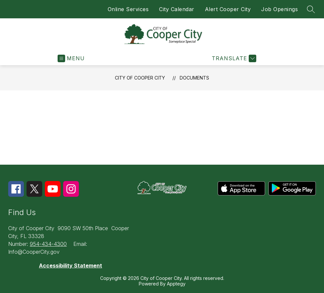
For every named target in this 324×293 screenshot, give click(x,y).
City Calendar (176, 9)
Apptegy (176, 283)
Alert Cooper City (228, 9)
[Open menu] (71, 58)
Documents (194, 78)
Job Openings (279, 9)
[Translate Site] (233, 58)
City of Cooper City (140, 78)
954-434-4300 (48, 244)
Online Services (128, 9)
